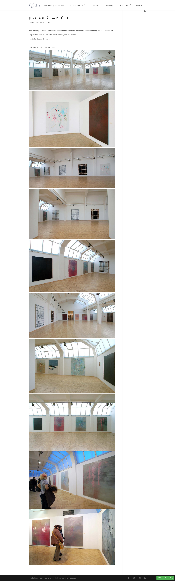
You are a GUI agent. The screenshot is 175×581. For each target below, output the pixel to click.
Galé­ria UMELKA (76, 5)
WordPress (71, 578)
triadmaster (35, 22)
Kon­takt (139, 5)
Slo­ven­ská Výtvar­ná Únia (54, 5)
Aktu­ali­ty (109, 5)
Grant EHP (124, 5)
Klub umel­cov (95, 5)
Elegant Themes (47, 578)
